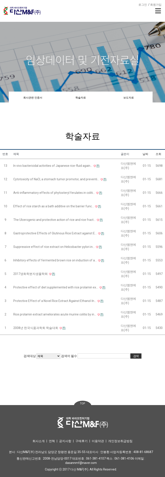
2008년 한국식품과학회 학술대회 (36, 328)
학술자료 (80, 97)
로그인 (142, 4)
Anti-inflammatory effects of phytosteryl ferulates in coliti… (54, 192)
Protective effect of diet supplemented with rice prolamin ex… (56, 287)
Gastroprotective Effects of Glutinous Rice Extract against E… (55, 233)
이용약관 (98, 441)
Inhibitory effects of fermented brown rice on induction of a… (55, 260)
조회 (158, 154)
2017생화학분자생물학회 (30, 274)
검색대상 (30, 356)
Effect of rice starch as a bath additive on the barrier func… (53, 206)
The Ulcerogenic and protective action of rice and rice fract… (54, 219)
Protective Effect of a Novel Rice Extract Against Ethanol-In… (55, 301)
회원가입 (156, 4)
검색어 (69, 356)
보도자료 (128, 97)
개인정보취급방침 (120, 441)
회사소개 (38, 441)
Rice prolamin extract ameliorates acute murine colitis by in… (55, 314)
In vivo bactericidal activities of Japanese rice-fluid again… (53, 165)
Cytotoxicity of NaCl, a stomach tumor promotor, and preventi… (56, 179)
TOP (82, 403)
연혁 (52, 441)
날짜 (145, 154)
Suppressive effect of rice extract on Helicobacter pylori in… (54, 247)
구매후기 (81, 441)
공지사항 (65, 441)
